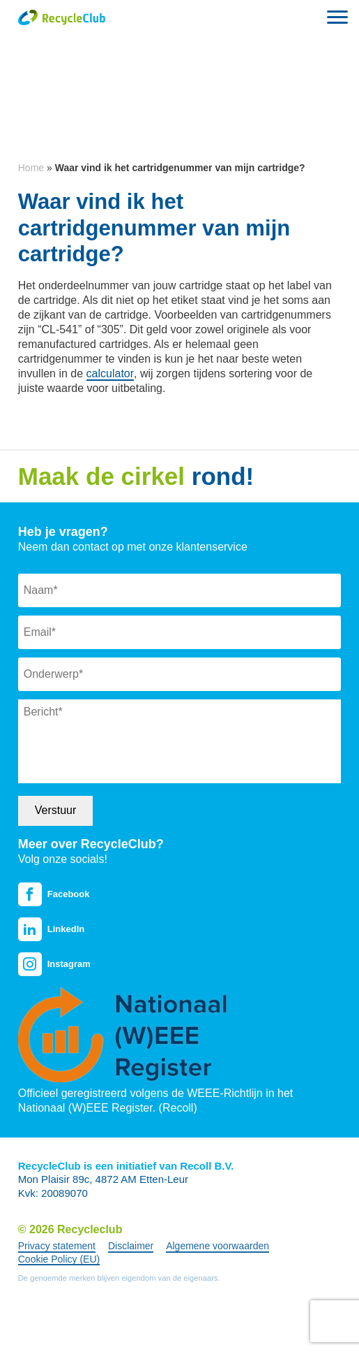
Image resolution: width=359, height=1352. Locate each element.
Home (31, 167)
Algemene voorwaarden (217, 1245)
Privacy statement (57, 1245)
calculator (110, 373)
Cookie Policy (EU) (59, 1259)
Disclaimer (130, 1245)
